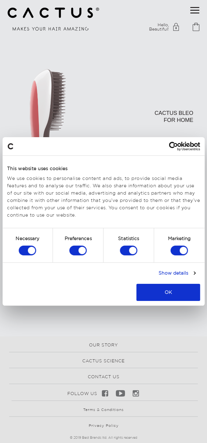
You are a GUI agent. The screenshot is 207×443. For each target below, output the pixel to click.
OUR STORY (103, 344)
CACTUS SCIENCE (103, 360)
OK (168, 292)
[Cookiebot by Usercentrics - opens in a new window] (173, 146)
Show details (173, 273)
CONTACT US (104, 376)
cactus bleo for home (174, 116)
